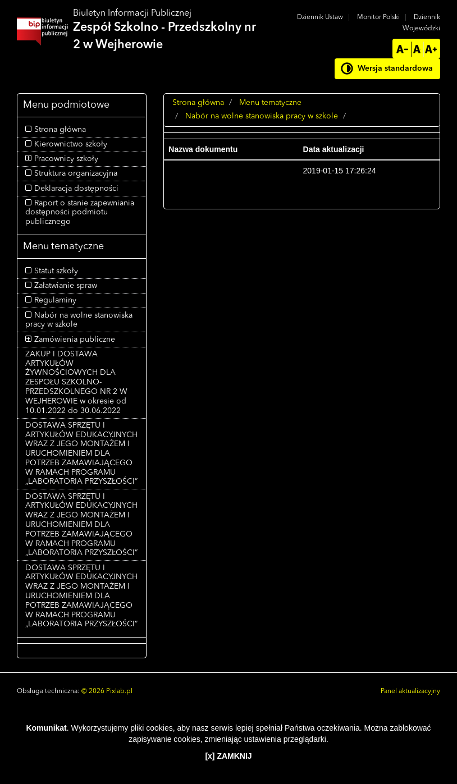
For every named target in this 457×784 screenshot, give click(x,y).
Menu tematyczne (270, 103)
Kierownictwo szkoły (70, 144)
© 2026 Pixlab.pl (106, 691)
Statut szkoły (56, 271)
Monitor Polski (378, 17)
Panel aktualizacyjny (410, 691)
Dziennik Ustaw (320, 17)
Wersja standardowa (395, 68)
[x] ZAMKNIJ (228, 755)
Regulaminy (55, 300)
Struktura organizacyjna (75, 173)
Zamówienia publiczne (74, 339)
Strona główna (60, 130)
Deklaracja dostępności (76, 188)
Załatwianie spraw (65, 286)
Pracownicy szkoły (66, 159)
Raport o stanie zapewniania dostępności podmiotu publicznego (79, 212)
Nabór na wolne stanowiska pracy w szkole (261, 116)
